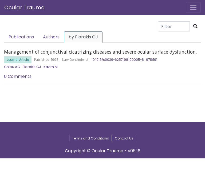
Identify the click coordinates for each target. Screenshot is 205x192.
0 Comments (17, 76)
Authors (51, 37)
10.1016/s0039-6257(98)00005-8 (118, 60)
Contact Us (124, 138)
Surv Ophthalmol (75, 60)
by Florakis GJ (83, 37)
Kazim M (51, 67)
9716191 (151, 60)
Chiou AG (12, 67)
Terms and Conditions (90, 138)
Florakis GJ (32, 67)
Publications (21, 37)
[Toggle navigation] (193, 7)
